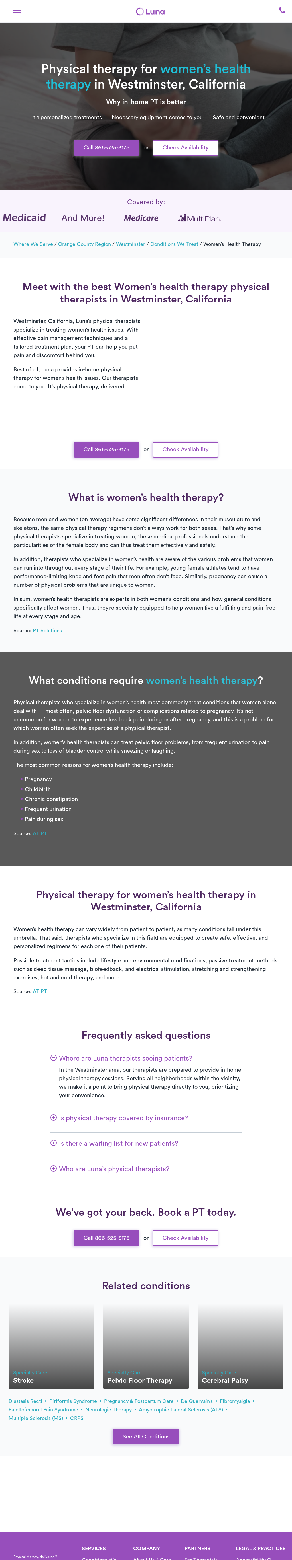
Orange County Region (84, 244)
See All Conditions (146, 1437)
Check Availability (185, 148)
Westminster (130, 244)
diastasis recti (27, 1401)
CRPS (77, 1418)
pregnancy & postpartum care (141, 1401)
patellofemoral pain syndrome (45, 1409)
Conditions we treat (174, 244)
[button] (17, 11)
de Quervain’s (199, 1401)
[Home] (150, 11)
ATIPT (40, 833)
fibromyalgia (237, 1401)
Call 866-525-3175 (106, 148)
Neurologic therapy (110, 1409)
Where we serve (33, 244)
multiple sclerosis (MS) (38, 1418)
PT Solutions (47, 630)
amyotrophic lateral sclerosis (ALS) (183, 1409)
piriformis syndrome (75, 1401)
